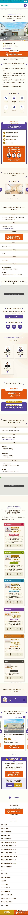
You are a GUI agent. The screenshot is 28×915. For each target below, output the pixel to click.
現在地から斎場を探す (6, 867)
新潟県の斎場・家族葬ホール (8, 863)
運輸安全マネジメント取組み (8, 898)
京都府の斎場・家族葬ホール (8, 842)
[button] (8, 198)
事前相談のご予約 (5, 835)
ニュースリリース (5, 888)
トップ (3, 870)
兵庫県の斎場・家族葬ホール (8, 853)
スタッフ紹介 (4, 884)
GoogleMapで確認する (8, 48)
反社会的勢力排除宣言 (6, 902)
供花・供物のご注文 (6, 839)
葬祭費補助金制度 (5, 877)
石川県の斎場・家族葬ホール (8, 860)
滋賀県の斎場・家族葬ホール (8, 849)
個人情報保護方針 (5, 891)
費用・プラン (4, 874)
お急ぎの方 (4, 824)
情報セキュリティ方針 (6, 895)
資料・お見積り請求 (6, 832)
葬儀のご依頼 (4, 828)
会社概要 (3, 881)
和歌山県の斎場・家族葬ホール (9, 856)
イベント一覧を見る (9, 699)
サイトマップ (4, 905)
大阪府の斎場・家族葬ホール (8, 846)
